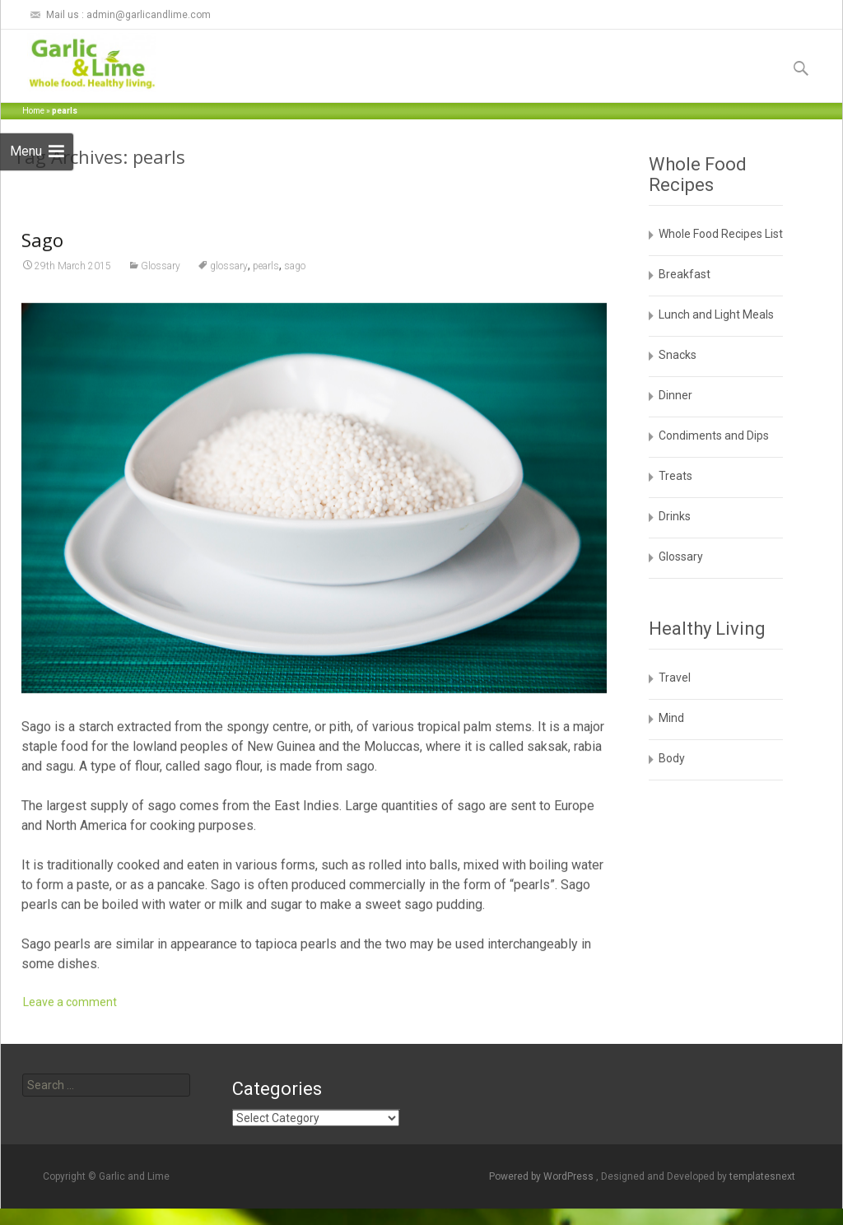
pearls (266, 285)
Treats (675, 475)
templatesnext (762, 1176)
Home (33, 110)
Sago (42, 258)
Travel (675, 677)
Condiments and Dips (714, 435)
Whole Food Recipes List (721, 233)
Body (672, 758)
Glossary (160, 285)
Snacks (677, 354)
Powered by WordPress (542, 1176)
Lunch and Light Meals (716, 314)
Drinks (675, 516)
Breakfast (684, 274)
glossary (229, 285)
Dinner (675, 395)
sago (294, 285)
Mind (671, 717)
